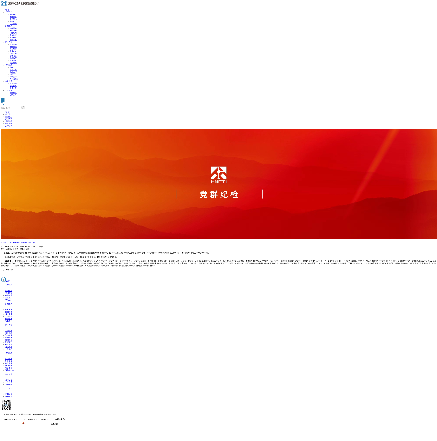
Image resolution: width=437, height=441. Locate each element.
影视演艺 (13, 56)
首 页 (7, 10)
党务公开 (13, 88)
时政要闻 (13, 28)
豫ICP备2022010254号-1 (10, 424)
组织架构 (13, 19)
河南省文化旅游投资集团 (10, 242)
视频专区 (13, 40)
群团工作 (13, 74)
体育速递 (13, 37)
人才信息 (8, 388)
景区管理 (13, 47)
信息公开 (8, 81)
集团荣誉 (13, 17)
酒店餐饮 (13, 49)
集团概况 (13, 14)
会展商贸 (13, 60)
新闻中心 (8, 26)
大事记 (12, 21)
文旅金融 (13, 44)
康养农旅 (13, 51)
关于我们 (8, 12)
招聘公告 (13, 95)
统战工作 (13, 72)
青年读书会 (14, 79)
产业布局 (8, 42)
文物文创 (13, 54)
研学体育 (13, 58)
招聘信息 (13, 93)
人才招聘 (8, 90)
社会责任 (13, 77)
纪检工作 (13, 70)
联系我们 (13, 24)
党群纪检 (8, 65)
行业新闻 (13, 33)
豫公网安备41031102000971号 (35, 424)
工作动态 (13, 35)
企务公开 (13, 86)
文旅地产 (13, 63)
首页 (5, 281)
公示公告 (13, 83)
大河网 (62, 424)
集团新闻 (13, 31)
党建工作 (13, 67)
